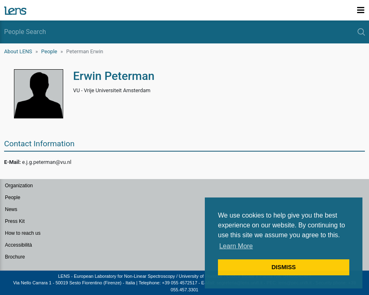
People (49, 51)
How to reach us (23, 233)
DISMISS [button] (283, 267)
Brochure (15, 257)
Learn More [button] (236, 246)
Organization (19, 185)
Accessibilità (18, 245)
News (11, 209)
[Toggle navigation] (361, 10)
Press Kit (15, 221)
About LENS (18, 51)
